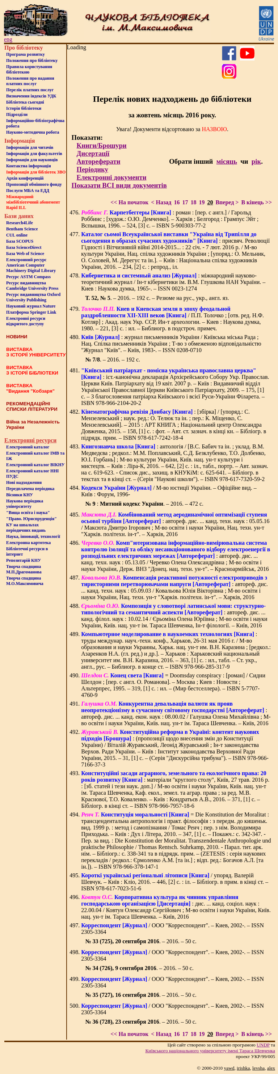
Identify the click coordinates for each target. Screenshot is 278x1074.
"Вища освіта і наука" (28, 512)
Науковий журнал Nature (30, 306)
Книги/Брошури (102, 145)
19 (202, 202)
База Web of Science (25, 253)
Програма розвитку (25, 54)
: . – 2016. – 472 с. (144, 504)
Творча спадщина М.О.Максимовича (24, 581)
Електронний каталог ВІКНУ (35, 464)
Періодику (92, 169)
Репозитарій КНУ (23, 560)
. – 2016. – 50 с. (140, 941)
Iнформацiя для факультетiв (34, 153)
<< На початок (129, 202)
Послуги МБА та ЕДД (27, 190)
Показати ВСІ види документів (119, 185)
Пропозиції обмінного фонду (34, 184)
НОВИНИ (16, 336)
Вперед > (227, 202)
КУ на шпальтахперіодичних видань (26, 527)
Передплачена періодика (30, 488)
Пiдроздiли (17, 114)
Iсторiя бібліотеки (23, 108)
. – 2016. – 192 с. (112, 359)
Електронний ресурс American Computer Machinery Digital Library (31, 265)
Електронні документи (112, 177)
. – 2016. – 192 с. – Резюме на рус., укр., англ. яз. (157, 298)
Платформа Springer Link (31, 312)
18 (193, 202)
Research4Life (19, 222)
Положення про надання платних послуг (30, 81)
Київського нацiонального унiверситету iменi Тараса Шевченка (210, 1050)
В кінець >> (256, 202)
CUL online (17, 235)
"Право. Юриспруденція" (31, 518)
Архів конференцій (25, 178)
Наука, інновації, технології (33, 536)
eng (8, 39)
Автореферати (99, 161)
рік (256, 161)
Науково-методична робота (32, 132)
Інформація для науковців (32, 159)
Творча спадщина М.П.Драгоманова (24, 569)
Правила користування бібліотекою (29, 69)
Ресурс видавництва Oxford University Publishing (33, 297)
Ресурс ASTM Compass (28, 276)
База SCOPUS (19, 241)
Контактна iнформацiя (28, 165)
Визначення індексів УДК (31, 96)
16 (177, 202)
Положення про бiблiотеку (32, 60)
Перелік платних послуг (30, 89)
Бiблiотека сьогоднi (25, 102)
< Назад (161, 202)
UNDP (263, 1045)
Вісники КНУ (19, 494)
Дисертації (93, 153)
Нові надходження (24, 482)
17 (185, 202)
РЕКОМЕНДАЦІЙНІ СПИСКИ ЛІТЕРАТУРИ (32, 406)
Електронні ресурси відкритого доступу (25, 321)
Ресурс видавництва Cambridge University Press (32, 285)
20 (210, 202)
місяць (226, 161)
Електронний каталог (27, 447)
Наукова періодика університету (24, 503)
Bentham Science (22, 228)
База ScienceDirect (24, 247)
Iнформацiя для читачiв (29, 147)
